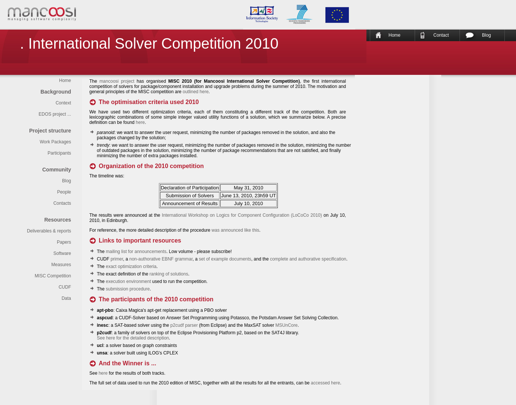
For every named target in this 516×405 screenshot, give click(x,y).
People (64, 192)
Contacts (62, 203)
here (140, 122)
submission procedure (128, 289)
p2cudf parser (184, 325)
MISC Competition (53, 275)
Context (63, 103)
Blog (486, 35)
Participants (59, 153)
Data (66, 298)
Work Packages (55, 141)
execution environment (128, 281)
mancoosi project (117, 81)
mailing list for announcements (136, 251)
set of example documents (225, 259)
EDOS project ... (55, 114)
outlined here (195, 91)
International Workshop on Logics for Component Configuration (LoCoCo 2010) (242, 215)
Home (394, 35)
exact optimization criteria (131, 266)
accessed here (325, 383)
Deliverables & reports (49, 231)
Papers (64, 242)
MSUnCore (287, 325)
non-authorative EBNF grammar (161, 259)
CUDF (65, 287)
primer (117, 259)
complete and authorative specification (308, 259)
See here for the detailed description (133, 338)
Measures (61, 264)
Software (62, 253)
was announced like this (235, 230)
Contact (441, 35)
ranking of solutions (169, 274)
